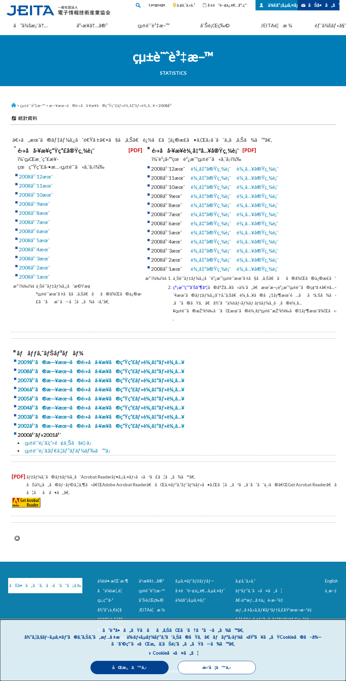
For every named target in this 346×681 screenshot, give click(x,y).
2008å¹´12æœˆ (36, 176)
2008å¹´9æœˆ (34, 204)
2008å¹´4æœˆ (34, 249)
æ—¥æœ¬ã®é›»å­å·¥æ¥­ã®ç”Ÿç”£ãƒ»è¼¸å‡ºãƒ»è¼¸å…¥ (102, 105)
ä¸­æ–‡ (331, 590)
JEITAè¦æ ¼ (276, 25)
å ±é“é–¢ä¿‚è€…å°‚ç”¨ (228, 5)
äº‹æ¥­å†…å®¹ (92, 25)
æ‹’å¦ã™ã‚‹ (216, 667)
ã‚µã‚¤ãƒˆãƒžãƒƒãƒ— (195, 580)
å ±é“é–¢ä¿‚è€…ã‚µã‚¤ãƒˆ (200, 590)
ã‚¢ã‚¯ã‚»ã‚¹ (186, 5)
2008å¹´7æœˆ (34, 222)
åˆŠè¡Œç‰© (215, 25)
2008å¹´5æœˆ (34, 240)
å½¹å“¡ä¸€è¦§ (109, 609)
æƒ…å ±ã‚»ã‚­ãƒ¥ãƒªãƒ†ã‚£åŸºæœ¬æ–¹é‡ (274, 609)
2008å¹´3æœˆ (34, 258)
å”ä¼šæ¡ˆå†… (30, 25)
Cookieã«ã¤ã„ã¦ (176, 653)
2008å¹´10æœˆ (36, 194)
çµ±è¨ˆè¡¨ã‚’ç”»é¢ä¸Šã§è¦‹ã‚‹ (58, 442)
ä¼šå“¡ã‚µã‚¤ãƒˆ (283, 5)
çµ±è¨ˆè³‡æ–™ (154, 25)
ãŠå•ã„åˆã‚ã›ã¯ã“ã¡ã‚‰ (42, 585)
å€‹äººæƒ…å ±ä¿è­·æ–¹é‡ (260, 600)
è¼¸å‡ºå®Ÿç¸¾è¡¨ (211, 168)
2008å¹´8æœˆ (34, 213)
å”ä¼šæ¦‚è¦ (111, 590)
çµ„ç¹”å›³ (105, 600)
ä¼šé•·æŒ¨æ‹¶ (113, 580)
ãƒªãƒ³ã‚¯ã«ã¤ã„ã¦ (258, 590)
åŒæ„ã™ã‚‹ (129, 667)
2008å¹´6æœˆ (34, 231)
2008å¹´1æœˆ (34, 276)
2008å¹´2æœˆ (34, 267)
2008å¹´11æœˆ (36, 185)
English (331, 580)
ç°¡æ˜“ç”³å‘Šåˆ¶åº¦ (190, 287)
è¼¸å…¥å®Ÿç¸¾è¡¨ (258, 168)
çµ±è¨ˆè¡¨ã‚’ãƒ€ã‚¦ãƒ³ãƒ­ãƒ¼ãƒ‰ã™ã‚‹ (68, 450)
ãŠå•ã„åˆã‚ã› (323, 5)
